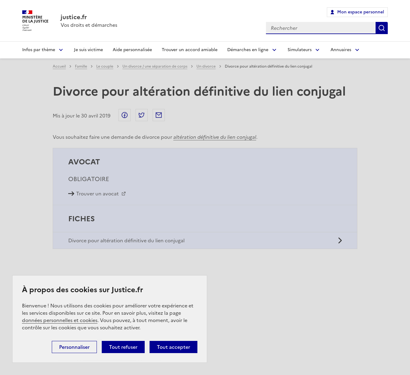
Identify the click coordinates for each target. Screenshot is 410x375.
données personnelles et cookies (59, 320)
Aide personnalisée (132, 50)
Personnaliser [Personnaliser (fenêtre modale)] (74, 347)
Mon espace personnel (360, 12)
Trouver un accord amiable (189, 50)
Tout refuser (123, 347)
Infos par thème (38, 50)
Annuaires (340, 50)
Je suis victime (88, 50)
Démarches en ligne (247, 50)
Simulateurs (300, 50)
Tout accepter (173, 347)
